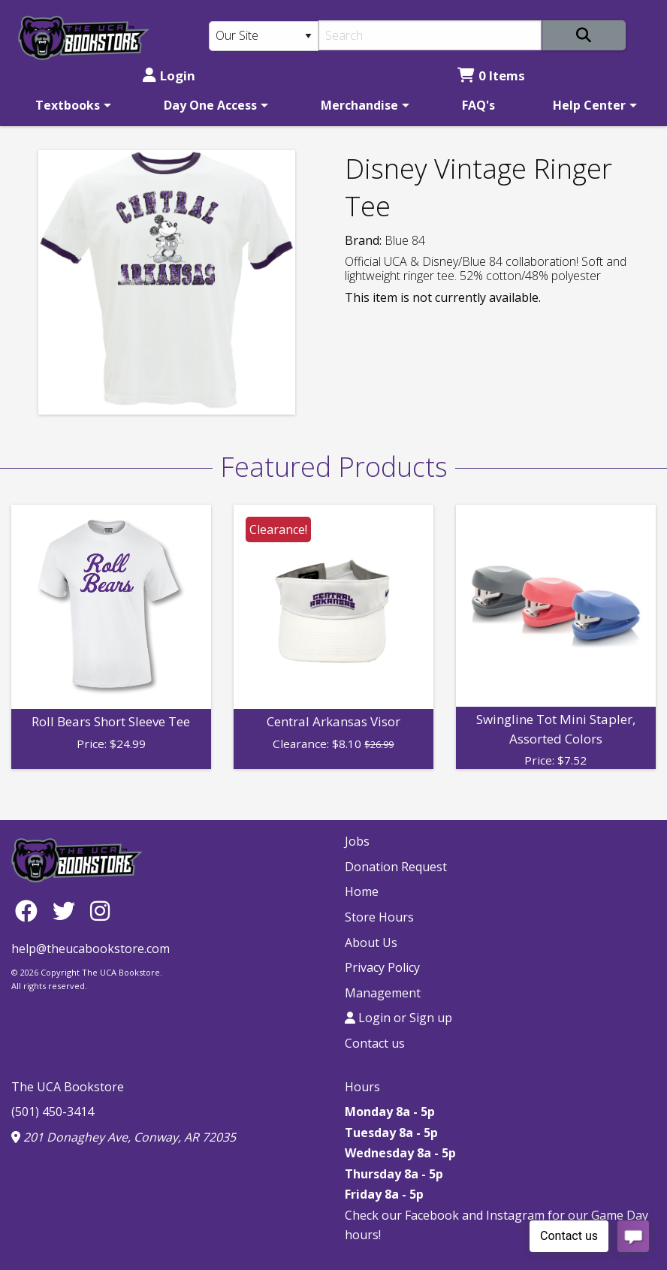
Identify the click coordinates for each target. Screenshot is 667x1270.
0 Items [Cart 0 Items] (491, 75)
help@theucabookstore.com (90, 948)
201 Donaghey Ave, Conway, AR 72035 (123, 1137)
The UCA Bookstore (67, 1086)
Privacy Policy (382, 967)
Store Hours (379, 917)
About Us (371, 942)
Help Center (589, 105)
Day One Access (210, 105)
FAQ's (478, 105)
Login (169, 75)
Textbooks (67, 105)
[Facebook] (30, 910)
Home (362, 891)
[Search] (430, 35)
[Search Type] (264, 36)
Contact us (375, 1043)
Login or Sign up (398, 1017)
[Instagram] (100, 910)
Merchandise (359, 105)
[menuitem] (70, 105)
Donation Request (396, 866)
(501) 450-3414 (52, 1111)
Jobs (357, 841)
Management (383, 993)
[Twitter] (68, 910)
